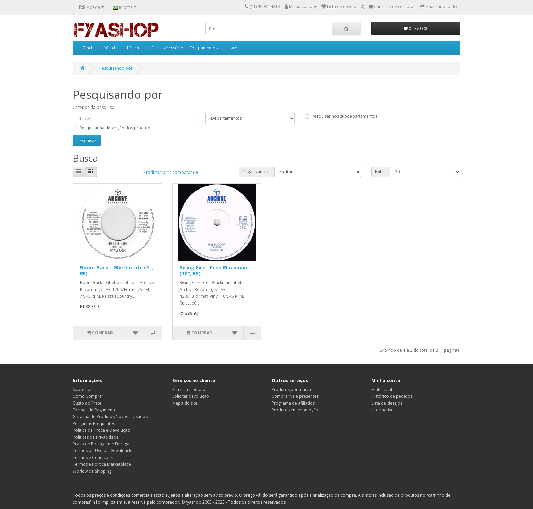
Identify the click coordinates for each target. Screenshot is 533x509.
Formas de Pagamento (95, 410)
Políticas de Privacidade (96, 437)
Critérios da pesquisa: (94, 107)
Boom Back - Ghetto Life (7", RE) (116, 270)
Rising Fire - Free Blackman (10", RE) (213, 270)
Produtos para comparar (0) (170, 172)
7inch (88, 48)
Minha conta (383, 389)
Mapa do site (184, 403)
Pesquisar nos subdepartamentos (341, 116)
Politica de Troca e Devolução (101, 430)
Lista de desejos (386, 403)
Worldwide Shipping (92, 471)
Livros (233, 48)
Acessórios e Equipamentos (191, 48)
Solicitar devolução (190, 396)
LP (151, 48)
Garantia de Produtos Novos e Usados (110, 417)
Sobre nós (82, 389)
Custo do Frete (87, 403)
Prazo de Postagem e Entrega (101, 444)
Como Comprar (88, 396)
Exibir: (380, 172)
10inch (110, 48)
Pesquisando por (116, 68)
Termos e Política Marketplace (102, 464)
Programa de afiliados (293, 403)
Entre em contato (188, 389)
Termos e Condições (93, 457)
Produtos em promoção (295, 410)
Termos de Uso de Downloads (102, 451)
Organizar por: (256, 172)
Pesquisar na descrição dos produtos (112, 128)
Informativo (382, 410)
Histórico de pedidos (391, 396)
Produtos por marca (291, 389)
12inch (132, 48)
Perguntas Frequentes (94, 423)
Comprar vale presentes (295, 396)
